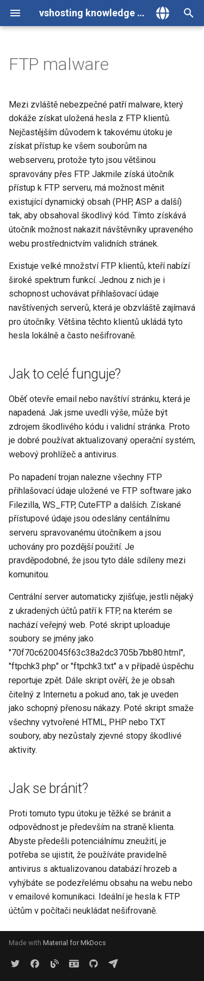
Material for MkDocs (74, 943)
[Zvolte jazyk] (163, 13)
